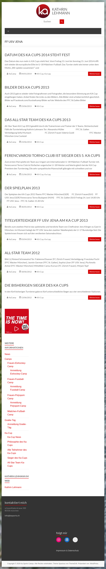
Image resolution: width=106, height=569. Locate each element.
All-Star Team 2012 (22, 253)
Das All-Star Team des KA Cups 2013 (38, 119)
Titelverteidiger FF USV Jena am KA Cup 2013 (46, 220)
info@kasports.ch (12, 515)
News (7, 354)
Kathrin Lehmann (13, 487)
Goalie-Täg (10, 420)
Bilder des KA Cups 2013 (27, 87)
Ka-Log (47, 74)
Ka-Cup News (14, 437)
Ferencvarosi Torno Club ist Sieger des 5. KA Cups (52, 155)
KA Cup (40, 74)
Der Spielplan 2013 (22, 188)
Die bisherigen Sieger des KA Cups (36, 285)
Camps (8, 359)
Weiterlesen (94, 74)
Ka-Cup (8, 433)
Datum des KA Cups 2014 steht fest (37, 55)
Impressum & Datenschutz (67, 550)
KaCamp (12, 74)
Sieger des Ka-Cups (17, 458)
